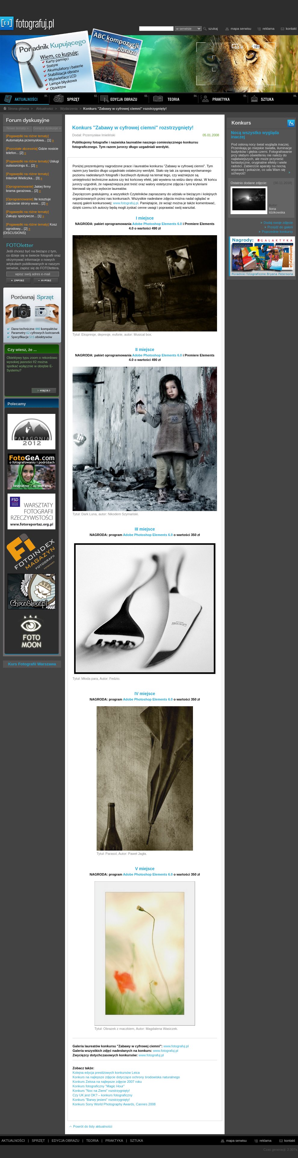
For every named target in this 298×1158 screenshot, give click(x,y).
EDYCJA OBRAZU (65, 1140)
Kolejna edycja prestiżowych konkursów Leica (106, 1072)
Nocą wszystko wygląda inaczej (255, 134)
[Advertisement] (261, 377)
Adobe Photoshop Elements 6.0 (157, 224)
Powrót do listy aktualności (90, 1126)
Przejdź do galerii (278, 227)
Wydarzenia (69, 108)
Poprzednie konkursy (276, 231)
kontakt (291, 28)
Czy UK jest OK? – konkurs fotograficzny (102, 1095)
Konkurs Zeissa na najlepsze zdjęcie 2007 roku (107, 1081)
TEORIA (92, 1140)
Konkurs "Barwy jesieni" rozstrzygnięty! (101, 1099)
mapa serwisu (241, 28)
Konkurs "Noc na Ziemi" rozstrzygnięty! (101, 1090)
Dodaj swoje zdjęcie (276, 222)
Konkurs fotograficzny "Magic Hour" (99, 1086)
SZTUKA (136, 1140)
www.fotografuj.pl (125, 203)
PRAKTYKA (114, 1140)
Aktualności (44, 108)
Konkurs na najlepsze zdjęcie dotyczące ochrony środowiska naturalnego (126, 1077)
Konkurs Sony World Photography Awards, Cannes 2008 (114, 1104)
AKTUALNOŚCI (13, 1140)
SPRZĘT (38, 1140)
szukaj (213, 28)
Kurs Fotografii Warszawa (32, 664)
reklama (268, 28)
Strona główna (16, 108)
